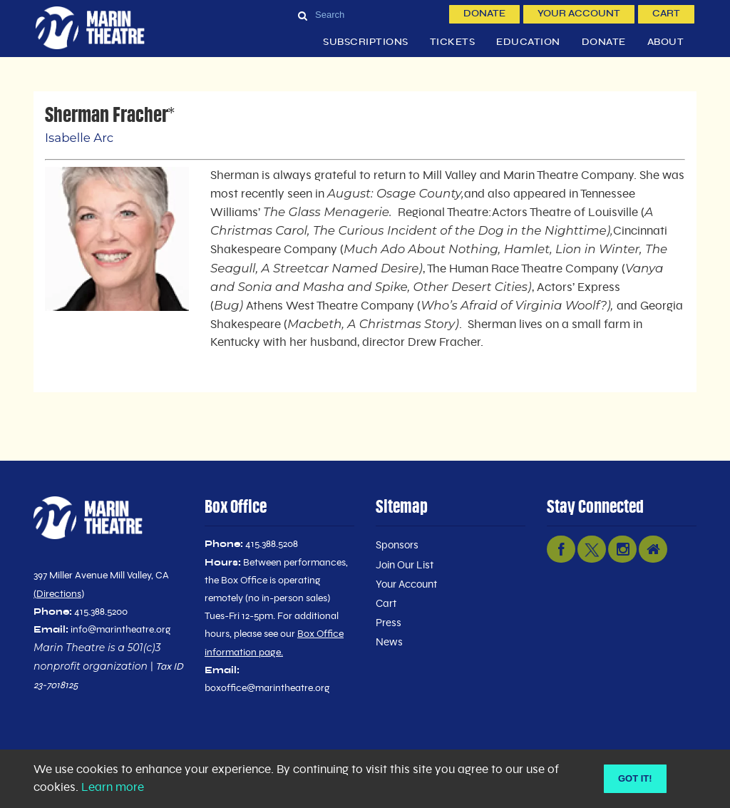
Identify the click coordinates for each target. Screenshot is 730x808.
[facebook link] (561, 549)
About (665, 42)
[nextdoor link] (653, 549)
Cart (666, 14)
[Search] (368, 14)
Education (528, 42)
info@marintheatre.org (121, 630)
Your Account (579, 14)
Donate (484, 14)
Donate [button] (604, 42)
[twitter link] (591, 549)
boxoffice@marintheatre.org (267, 688)
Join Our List (404, 565)
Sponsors (397, 545)
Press (388, 623)
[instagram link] (622, 549)
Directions (58, 594)
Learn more (112, 787)
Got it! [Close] (635, 778)
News (389, 642)
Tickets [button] (452, 42)
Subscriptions (365, 42)
